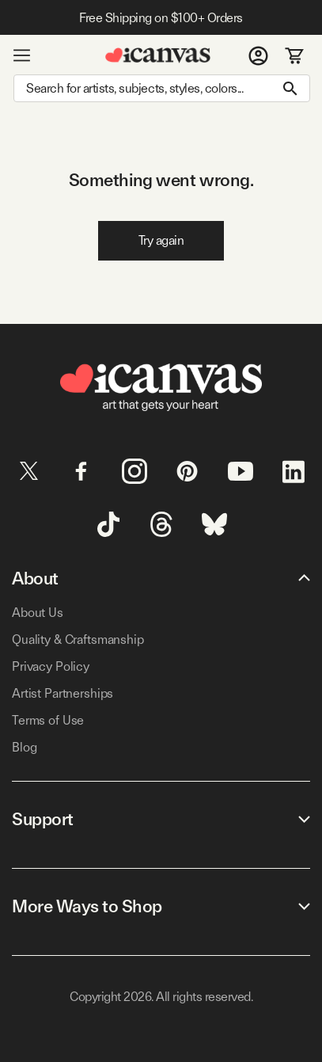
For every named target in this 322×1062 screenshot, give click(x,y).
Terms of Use (48, 720)
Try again (161, 240)
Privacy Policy (50, 666)
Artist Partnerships (62, 693)
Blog (24, 747)
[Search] (161, 88)
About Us (37, 612)
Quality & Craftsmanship (78, 639)
